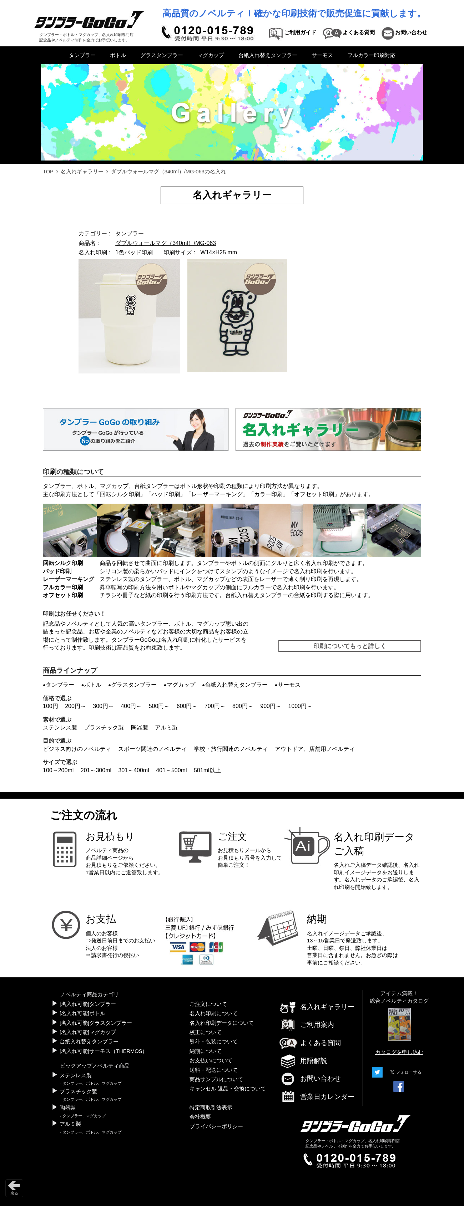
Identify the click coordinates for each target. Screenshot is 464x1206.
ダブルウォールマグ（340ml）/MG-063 (165, 243)
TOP (48, 171)
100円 (50, 706)
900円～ (270, 706)
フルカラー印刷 (63, 587)
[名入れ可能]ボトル (82, 1013)
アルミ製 (166, 727)
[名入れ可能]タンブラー (88, 1004)
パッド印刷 (165, 494)
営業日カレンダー (316, 1097)
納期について (206, 1051)
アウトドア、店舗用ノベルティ (315, 749)
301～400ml (133, 770)
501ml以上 (207, 770)
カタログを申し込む (399, 1052)
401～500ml (171, 770)
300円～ (103, 706)
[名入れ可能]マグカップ (88, 1032)
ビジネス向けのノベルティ (77, 749)
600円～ (187, 706)
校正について (206, 1032)
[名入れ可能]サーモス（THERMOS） (103, 1051)
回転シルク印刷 (120, 494)
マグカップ (210, 55)
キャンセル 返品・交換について (228, 1088)
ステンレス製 (60, 727)
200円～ (75, 706)
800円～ (242, 706)
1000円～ (300, 706)
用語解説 (303, 1060)
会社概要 (200, 1117)
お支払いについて (211, 1060)
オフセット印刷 (314, 494)
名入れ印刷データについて (222, 1023)
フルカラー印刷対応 (371, 55)
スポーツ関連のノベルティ (152, 749)
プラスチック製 (104, 727)
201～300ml (96, 770)
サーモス (322, 55)
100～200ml (58, 770)
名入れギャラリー (82, 171)
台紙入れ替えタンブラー (267, 55)
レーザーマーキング (217, 494)
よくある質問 (310, 1043)
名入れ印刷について (214, 1013)
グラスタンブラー (161, 55)
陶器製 (139, 727)
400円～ (131, 706)
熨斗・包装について (214, 1041)
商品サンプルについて (216, 1079)
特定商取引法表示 (211, 1107)
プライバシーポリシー (216, 1126)
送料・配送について (214, 1070)
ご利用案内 (306, 1024)
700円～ (215, 706)
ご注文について (208, 1004)
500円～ (159, 706)
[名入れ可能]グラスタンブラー (96, 1023)
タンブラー (82, 55)
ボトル (118, 55)
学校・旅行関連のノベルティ (231, 749)
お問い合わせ (310, 1078)
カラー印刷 (268, 494)
